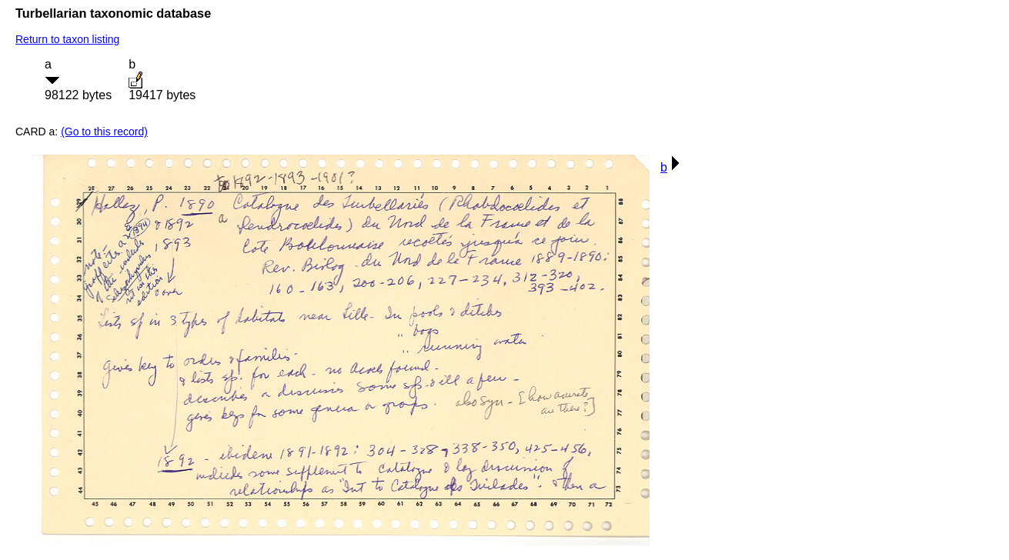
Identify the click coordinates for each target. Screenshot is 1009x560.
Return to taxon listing (67, 39)
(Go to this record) (104, 131)
